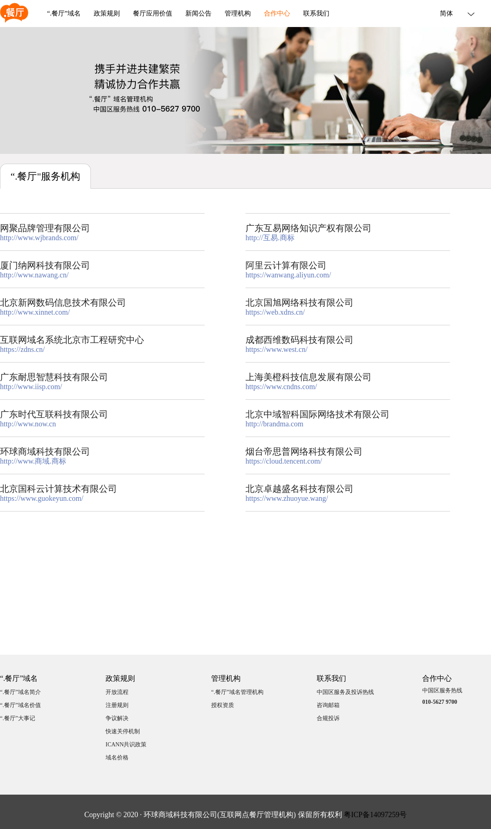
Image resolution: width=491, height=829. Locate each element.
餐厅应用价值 (152, 13)
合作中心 (277, 13)
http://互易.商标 (270, 238)
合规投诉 (328, 718)
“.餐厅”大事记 (17, 718)
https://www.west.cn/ (277, 349)
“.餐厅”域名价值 (20, 705)
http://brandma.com (274, 424)
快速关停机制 (123, 731)
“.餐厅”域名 (64, 13)
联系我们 (316, 13)
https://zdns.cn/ (22, 349)
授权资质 (222, 705)
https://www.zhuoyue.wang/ (287, 498)
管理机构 (238, 13)
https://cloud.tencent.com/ (284, 461)
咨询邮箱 (328, 705)
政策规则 (107, 13)
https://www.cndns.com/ (281, 387)
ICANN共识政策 (126, 744)
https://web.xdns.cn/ (275, 312)
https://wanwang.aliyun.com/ (288, 275)
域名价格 (117, 758)
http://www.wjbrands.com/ (39, 238)
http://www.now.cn (28, 424)
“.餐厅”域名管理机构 (237, 692)
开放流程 (117, 692)
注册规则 (117, 705)
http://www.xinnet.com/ (35, 312)
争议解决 (117, 718)
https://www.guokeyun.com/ (41, 498)
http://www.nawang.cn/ (34, 275)
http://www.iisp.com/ (31, 387)
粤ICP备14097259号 (375, 815)
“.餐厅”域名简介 (20, 692)
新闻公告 (198, 13)
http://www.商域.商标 (33, 461)
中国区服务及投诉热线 (345, 692)
